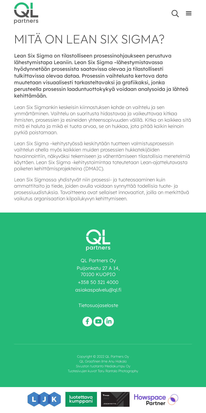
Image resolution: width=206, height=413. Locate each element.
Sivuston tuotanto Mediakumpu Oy (103, 366)
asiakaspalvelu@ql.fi (98, 290)
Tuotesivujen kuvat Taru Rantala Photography (103, 371)
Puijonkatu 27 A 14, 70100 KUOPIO (98, 271)
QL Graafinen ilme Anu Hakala (103, 361)
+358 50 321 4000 (98, 282)
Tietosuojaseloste (98, 305)
